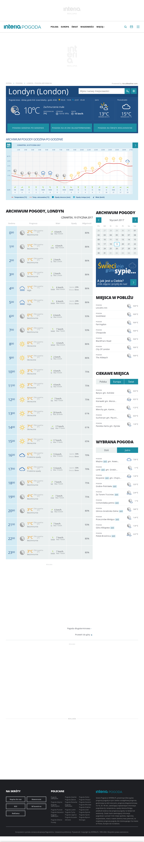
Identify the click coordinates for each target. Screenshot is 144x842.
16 (99, 244)
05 (117, 235)
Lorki (110, 468)
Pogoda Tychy (70, 812)
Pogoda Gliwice (56, 820)
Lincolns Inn (110, 306)
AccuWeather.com (130, 83)
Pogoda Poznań (56, 810)
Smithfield (110, 314)
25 (111, 248)
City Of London (110, 348)
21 (129, 244)
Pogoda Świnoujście (55, 805)
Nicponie (110, 476)
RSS (15, 806)
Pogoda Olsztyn (85, 799)
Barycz (110, 391)
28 (111, 230)
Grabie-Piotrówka (110, 485)
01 (135, 230)
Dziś (106, 450)
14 (129, 239)
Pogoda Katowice (57, 812)
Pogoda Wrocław (85, 805)
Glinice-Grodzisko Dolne (110, 510)
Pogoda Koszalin (71, 817)
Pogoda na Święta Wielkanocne (115, 128)
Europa (65, 26)
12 (117, 239)
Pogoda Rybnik (84, 812)
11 (111, 239)
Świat (75, 26)
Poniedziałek (122, 100)
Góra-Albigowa (110, 526)
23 (99, 248)
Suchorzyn (110, 416)
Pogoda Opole (84, 815)
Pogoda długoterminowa (78, 628)
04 (111, 235)
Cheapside (110, 331)
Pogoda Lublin (70, 810)
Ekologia (82, 820)
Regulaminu (49, 832)
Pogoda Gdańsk (70, 797)
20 (123, 244)
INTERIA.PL (95, 832)
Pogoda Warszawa (68, 805)
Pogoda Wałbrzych (54, 815)
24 (105, 248)
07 (129, 235)
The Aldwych (110, 356)
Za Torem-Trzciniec (110, 493)
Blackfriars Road (110, 339)
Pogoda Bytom (84, 817)
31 (129, 230)
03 (105, 235)
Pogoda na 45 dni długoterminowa (71, 128)
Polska (54, 26)
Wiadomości (87, 26)
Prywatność (76, 832)
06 (123, 235)
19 (117, 244)
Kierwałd (110, 400)
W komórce (36, 806)
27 (105, 230)
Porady (53, 822)
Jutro (97, 100)
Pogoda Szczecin (85, 802)
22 (135, 244)
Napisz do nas (16, 799)
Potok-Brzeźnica (110, 534)
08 (135, 235)
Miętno (110, 460)
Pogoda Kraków (85, 807)
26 (99, 230)
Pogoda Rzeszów (71, 802)
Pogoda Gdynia (56, 802)
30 (123, 230)
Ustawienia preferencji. (63, 832)
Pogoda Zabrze (70, 799)
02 (99, 235)
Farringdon (110, 323)
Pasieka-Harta (110, 424)
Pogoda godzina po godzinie (28, 128)
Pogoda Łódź (84, 810)
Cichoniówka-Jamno (110, 501)
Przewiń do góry (82, 634)
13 (123, 239)
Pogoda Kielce (84, 797)
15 (135, 239)
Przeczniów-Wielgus (110, 518)
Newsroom (36, 799)
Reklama (15, 813)
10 (105, 239)
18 (111, 244)
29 (117, 230)
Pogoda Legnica (70, 815)
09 (99, 239)
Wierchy (110, 408)
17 (105, 244)
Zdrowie (68, 820)
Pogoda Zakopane (54, 797)
